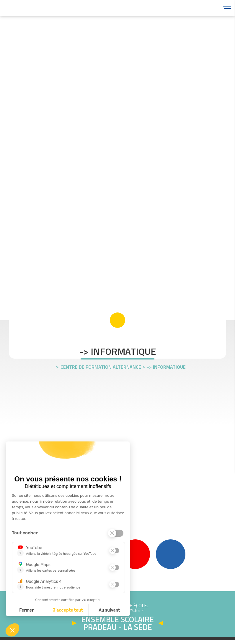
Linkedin (170, 554)
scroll (117, 320)
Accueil (38, 8)
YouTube (135, 554)
